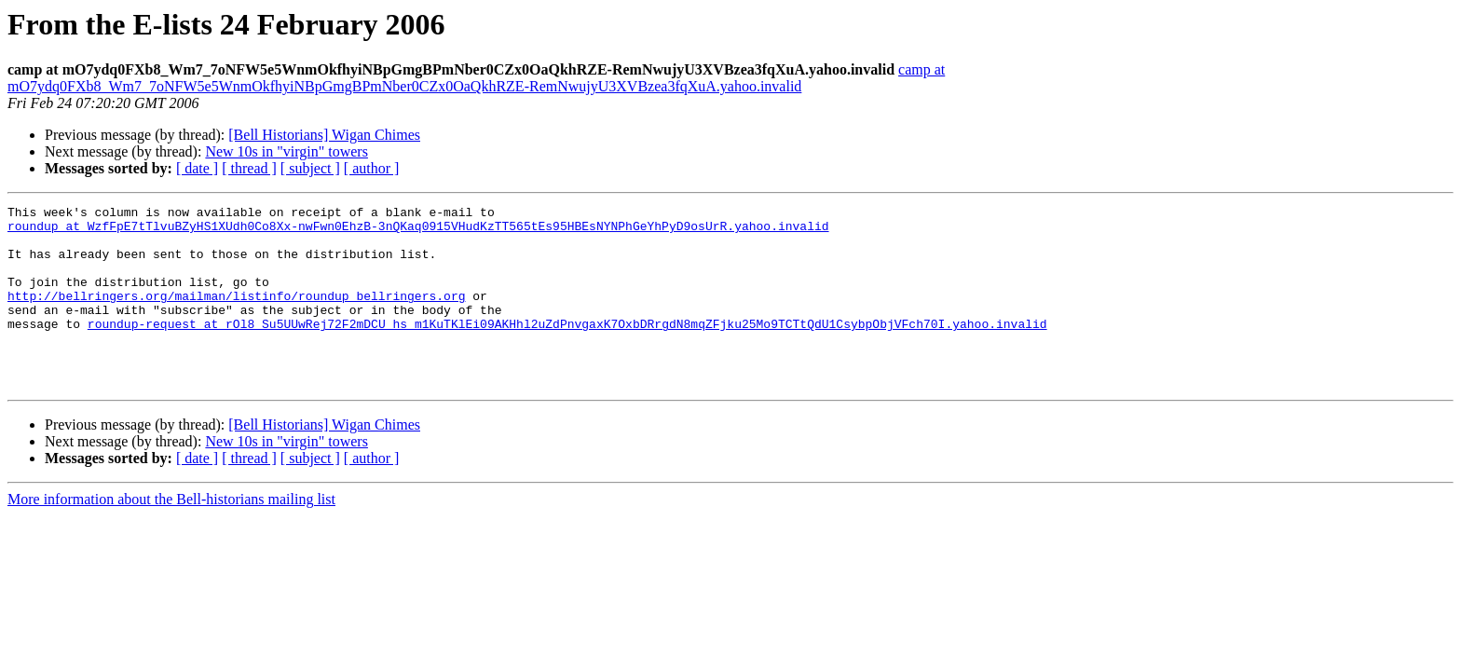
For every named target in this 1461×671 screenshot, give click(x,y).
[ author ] (372, 168)
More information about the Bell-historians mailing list (171, 535)
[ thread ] (249, 168)
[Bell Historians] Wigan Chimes (324, 135)
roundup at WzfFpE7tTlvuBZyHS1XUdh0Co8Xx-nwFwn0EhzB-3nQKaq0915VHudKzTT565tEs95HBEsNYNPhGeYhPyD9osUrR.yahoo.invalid (417, 231)
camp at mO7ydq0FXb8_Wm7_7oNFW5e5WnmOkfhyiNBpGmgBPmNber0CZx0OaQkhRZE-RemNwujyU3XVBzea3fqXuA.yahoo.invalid (476, 78)
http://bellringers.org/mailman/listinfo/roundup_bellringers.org (236, 315)
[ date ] (197, 168)
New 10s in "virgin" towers (286, 151)
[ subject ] (310, 168)
